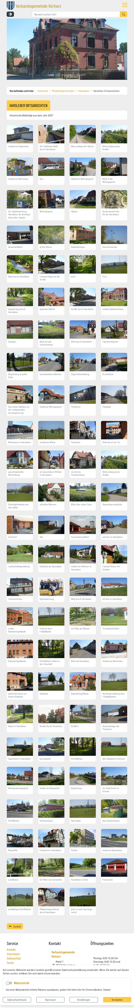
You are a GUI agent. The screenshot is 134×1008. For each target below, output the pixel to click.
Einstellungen (83, 999)
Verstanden (117, 999)
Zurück (15, 926)
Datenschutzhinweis (17, 999)
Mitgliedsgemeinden (63, 90)
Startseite (42, 90)
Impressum (50, 999)
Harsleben (83, 90)
